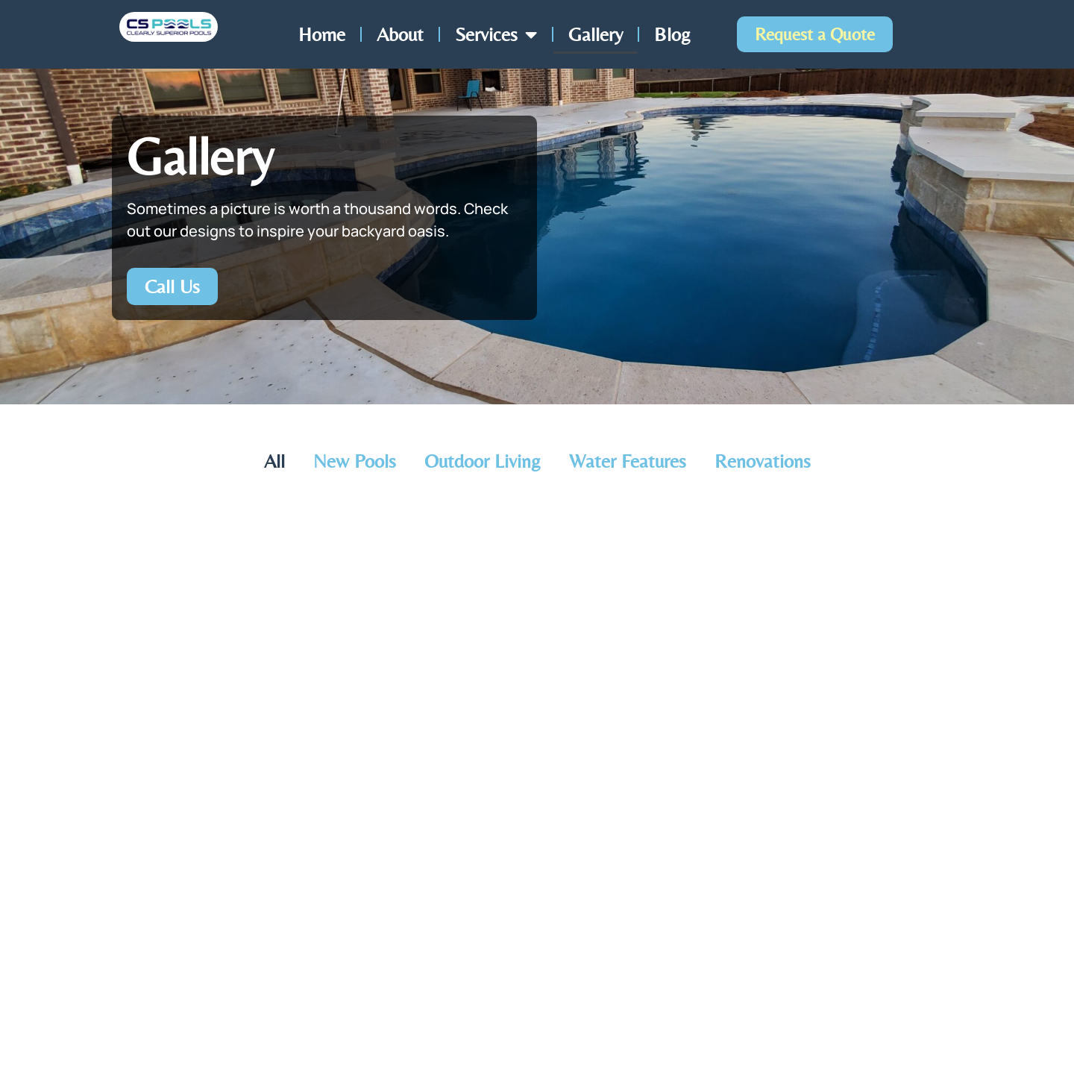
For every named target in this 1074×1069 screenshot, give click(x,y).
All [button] (274, 461)
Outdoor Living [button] (482, 461)
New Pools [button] (354, 461)
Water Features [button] (627, 461)
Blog (672, 34)
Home (321, 34)
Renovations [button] (763, 461)
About (400, 34)
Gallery (595, 34)
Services (496, 34)
